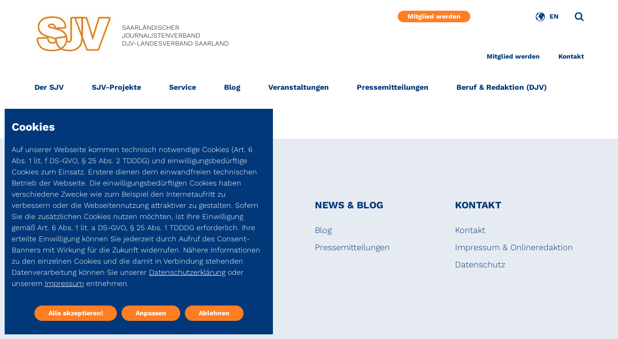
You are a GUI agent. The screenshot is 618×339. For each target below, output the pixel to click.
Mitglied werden (434, 16)
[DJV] (73, 35)
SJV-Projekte (116, 87)
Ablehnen (214, 313)
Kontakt (571, 56)
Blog (232, 87)
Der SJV (49, 87)
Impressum (64, 283)
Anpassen (151, 313)
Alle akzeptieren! (75, 313)
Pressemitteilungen (392, 87)
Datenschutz (480, 264)
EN (554, 16)
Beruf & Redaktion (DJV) (501, 87)
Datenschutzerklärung (187, 272)
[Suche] (579, 16)
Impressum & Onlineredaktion (514, 247)
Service (182, 87)
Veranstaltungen (298, 87)
